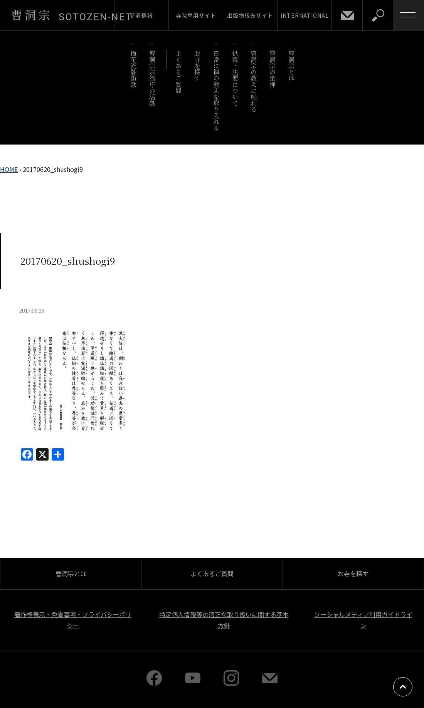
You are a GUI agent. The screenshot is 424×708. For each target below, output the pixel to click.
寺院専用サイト (196, 15)
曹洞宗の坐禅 (272, 68)
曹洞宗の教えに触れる (253, 81)
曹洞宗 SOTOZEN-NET (71, 15)
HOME (9, 169)
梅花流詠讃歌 (133, 68)
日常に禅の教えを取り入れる (216, 90)
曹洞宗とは (291, 65)
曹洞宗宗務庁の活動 (152, 78)
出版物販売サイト (250, 15)
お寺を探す (197, 65)
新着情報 (141, 15)
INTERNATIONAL (305, 15)
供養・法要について (235, 78)
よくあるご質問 (178, 72)
